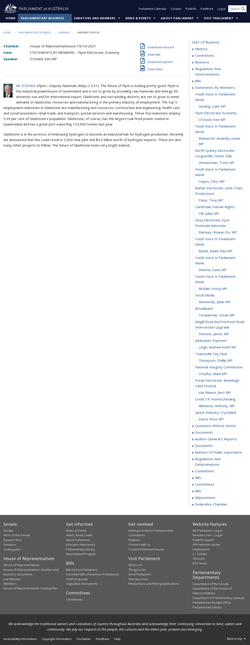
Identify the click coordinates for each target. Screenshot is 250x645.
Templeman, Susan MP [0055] (217, 315)
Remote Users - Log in (208, 535)
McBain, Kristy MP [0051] (213, 288)
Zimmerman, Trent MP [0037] (216, 162)
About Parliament (177, 18)
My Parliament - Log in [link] (207, 530)
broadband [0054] (204, 308)
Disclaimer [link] (84, 639)
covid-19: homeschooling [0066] (215, 399)
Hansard (64, 32)
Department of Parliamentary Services (219, 598)
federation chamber (211, 504)
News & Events (138, 18)
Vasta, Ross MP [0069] (211, 419)
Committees (74, 599)
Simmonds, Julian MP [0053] (215, 301)
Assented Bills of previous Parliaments (92, 574)
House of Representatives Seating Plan (30, 588)
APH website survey (206, 544)
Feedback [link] (102, 639)
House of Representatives (21, 565)
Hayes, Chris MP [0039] (212, 181)
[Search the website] (237, 8)
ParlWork (207, 9)
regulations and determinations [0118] (207, 462)
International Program (81, 554)
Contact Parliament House (146, 549)
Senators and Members (95, 18)
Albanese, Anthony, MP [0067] (217, 405)
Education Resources (80, 544)
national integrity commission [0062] (219, 367)
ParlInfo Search (203, 540)
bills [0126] (198, 477)
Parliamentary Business (42, 18)
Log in (222, 9)
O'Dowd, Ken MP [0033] (212, 119)
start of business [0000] (205, 42)
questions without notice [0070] (215, 425)
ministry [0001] (201, 48)
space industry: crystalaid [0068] (215, 412)
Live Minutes (12, 579)
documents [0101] (204, 445)
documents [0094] (204, 432)
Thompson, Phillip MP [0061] (216, 360)
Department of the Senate (211, 584)
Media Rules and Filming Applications (153, 584)
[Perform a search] (243, 8)
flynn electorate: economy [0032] (216, 113)
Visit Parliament (218, 18)
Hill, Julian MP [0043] (209, 213)
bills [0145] (198, 491)
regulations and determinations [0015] (207, 71)
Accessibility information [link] (20, 639)
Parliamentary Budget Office (212, 602)
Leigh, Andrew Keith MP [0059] (217, 347)
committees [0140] (204, 484)
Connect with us (139, 544)
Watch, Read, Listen (79, 535)
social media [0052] (204, 295)
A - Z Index (200, 554)
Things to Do (137, 570)
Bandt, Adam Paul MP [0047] (216, 251)
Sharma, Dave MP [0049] (213, 269)
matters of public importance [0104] (218, 452)
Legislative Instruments (82, 584)
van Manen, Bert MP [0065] (215, 392)
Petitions (134, 540)
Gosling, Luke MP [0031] (212, 106)
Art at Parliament (139, 574)
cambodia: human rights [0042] (215, 206)
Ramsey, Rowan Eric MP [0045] (218, 232)
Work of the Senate (16, 535)
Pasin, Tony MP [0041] (211, 200)
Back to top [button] (237, 639)
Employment (201, 549)
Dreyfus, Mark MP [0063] (213, 373)
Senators (9, 544)
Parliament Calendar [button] (153, 9)
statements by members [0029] (215, 87)
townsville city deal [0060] (211, 353)
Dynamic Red (12, 540)
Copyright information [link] (57, 639)
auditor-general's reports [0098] (216, 439)
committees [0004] (204, 55)
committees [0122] (204, 471)
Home (11, 18)
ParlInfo (191, 9)
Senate (8, 530)
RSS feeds (200, 563)
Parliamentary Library (80, 549)
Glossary (199, 558)
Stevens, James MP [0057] (214, 334)
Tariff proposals (77, 579)
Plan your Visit (138, 579)
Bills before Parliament (81, 570)
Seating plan (11, 549)
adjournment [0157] (205, 497)
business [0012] (202, 62)
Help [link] (117, 639)
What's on (135, 565)
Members (10, 584)
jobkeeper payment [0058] (211, 340)
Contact (176, 9)
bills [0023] (198, 81)
